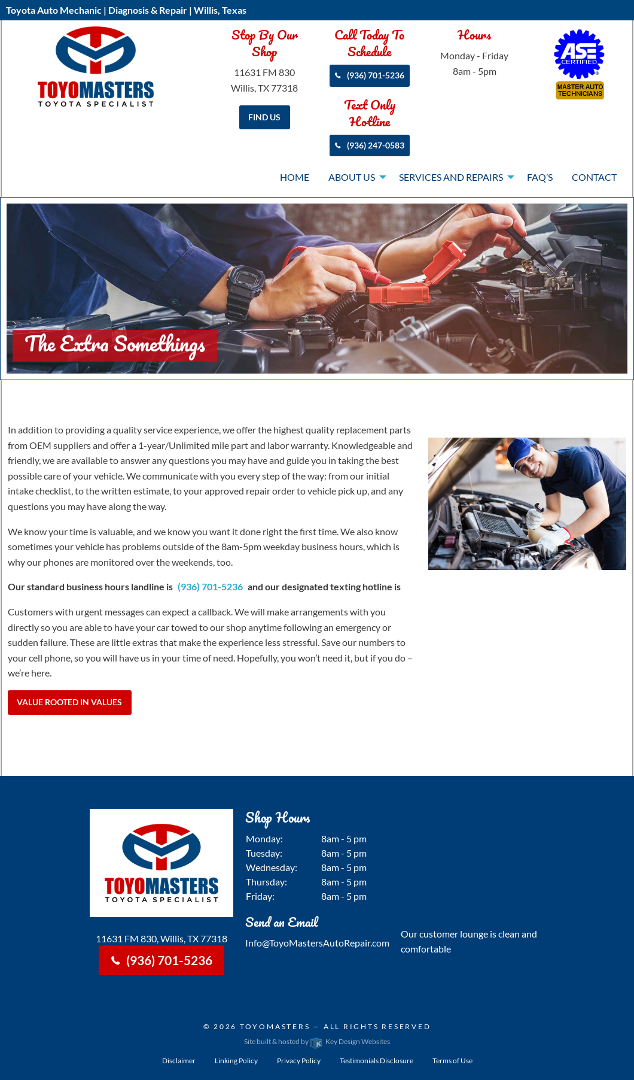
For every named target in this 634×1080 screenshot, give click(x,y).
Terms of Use (452, 1060)
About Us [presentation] (351, 177)
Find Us (264, 117)
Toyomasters (275, 1026)
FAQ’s (540, 177)
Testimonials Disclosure (376, 1060)
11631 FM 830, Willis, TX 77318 (161, 938)
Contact (594, 177)
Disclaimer (179, 1060)
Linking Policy (236, 1060)
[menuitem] (294, 178)
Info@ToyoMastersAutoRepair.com (317, 942)
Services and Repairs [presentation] (451, 177)
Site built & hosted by (316, 1041)
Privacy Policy (299, 1060)
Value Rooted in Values (69, 702)
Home (294, 177)
